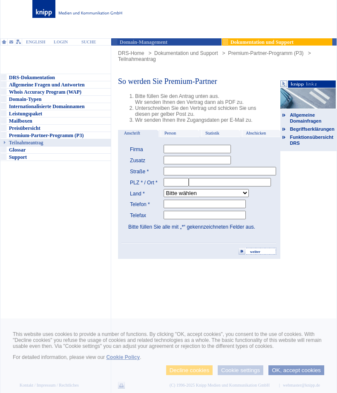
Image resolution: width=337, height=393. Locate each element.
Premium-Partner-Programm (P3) (265, 53)
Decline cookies (189, 370)
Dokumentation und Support (186, 53)
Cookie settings (240, 370)
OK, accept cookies (296, 370)
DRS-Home (131, 53)
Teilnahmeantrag (137, 59)
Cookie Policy (123, 357)
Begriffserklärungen (312, 129)
